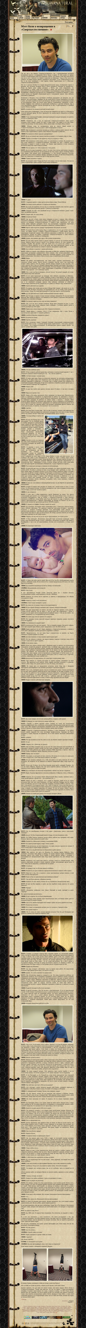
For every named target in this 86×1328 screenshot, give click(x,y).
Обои (25, 1308)
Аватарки (70, 1307)
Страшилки (41, 1308)
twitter (59, 1306)
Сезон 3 (24, 1311)
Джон (44, 1310)
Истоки (57, 1307)
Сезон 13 (32, 1311)
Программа (48, 1306)
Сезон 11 (37, 1311)
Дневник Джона (67, 1308)
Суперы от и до (33, 1309)
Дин (49, 1310)
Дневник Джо (39, 1309)
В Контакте (53, 1322)
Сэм (52, 1310)
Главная (25, 1306)
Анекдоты (32, 1308)
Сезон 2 (69, 1310)
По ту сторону (39, 1310)
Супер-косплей (69, 1309)
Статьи (49, 1309)
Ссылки (47, 1312)
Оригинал (64, 1300)
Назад (23, 1299)
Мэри (47, 1310)
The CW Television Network (52, 1323)
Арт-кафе (38, 1306)
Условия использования (35, 1322)
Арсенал (24, 1309)
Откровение (53, 1307)
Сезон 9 (50, 1311)
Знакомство (30, 1306)
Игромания (43, 1306)
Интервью (45, 1309)
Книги (34, 1306)
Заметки (44, 1307)
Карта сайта (52, 1312)
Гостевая (24, 1307)
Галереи (28, 1307)
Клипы (61, 1307)
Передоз (37, 1308)
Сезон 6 (62, 1311)
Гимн (53, 1306)
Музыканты (62, 1309)
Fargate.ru (37, 1323)
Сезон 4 (65, 1310)
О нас (38, 1312)
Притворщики (60, 1310)
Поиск (44, 1312)
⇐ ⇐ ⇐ (70, 1311)
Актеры (52, 1309)
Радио (69, 1306)
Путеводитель (53, 1308)
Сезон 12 (41, 1311)
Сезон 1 (28, 1311)
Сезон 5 (66, 1311)
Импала (55, 1310)
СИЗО (27, 1309)
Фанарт (28, 1308)
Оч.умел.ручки (33, 1310)
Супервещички (26, 1310)
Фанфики (65, 1307)
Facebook (63, 1306)
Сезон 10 (46, 1311)
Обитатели (47, 1308)
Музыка (32, 1307)
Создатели (57, 1309)
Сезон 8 (54, 1311)
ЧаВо (41, 1312)
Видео (36, 1307)
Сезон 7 (58, 1311)
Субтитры (40, 1307)
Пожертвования (43, 1322)
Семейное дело (60, 1308)
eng (59, 1323)
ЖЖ (67, 1306)
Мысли (48, 1307)
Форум (56, 1306)
